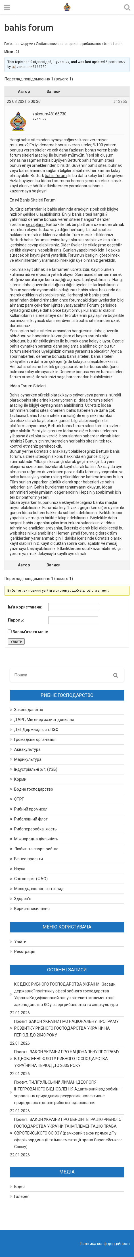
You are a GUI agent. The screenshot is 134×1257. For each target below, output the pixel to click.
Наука (19, 869)
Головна (11, 44)
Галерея (22, 1196)
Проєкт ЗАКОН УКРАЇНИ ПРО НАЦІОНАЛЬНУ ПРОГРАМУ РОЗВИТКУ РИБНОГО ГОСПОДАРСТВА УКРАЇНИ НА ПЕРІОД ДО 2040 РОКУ (66, 1028)
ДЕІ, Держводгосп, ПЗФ (36, 729)
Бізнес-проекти (28, 859)
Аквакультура (27, 749)
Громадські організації (35, 739)
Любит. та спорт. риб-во (36, 849)
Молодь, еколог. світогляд (39, 888)
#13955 (120, 101)
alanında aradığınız (75, 209)
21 (18, 52)
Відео (19, 1186)
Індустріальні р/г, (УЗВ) (35, 769)
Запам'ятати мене (30, 631)
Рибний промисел (30, 809)
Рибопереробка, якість (35, 829)
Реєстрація (24, 951)
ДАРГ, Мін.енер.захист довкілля (44, 719)
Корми (20, 779)
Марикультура (27, 759)
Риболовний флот (31, 819)
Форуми (26, 44)
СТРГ (19, 799)
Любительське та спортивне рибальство (68, 44)
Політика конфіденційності (105, 1243)
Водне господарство (33, 789)
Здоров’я (22, 898)
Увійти (16, 641)
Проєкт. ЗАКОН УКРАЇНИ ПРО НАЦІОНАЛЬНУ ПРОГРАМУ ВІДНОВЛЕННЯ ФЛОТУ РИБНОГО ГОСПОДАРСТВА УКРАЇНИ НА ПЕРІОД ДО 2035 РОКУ (67, 1059)
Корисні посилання (32, 908)
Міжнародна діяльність (36, 839)
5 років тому (115, 62)
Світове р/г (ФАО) (31, 878)
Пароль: (16, 620)
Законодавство (28, 709)
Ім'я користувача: (25, 607)
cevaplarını (35, 224)
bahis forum (56, 175)
